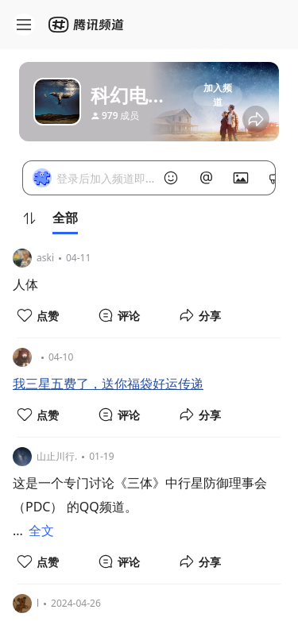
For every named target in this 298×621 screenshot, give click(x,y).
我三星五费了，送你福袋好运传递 (108, 383)
